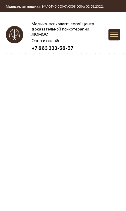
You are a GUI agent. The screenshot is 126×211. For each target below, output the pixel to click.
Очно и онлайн (46, 40)
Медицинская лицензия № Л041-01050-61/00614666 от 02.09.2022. (55, 6)
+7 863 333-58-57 (52, 48)
